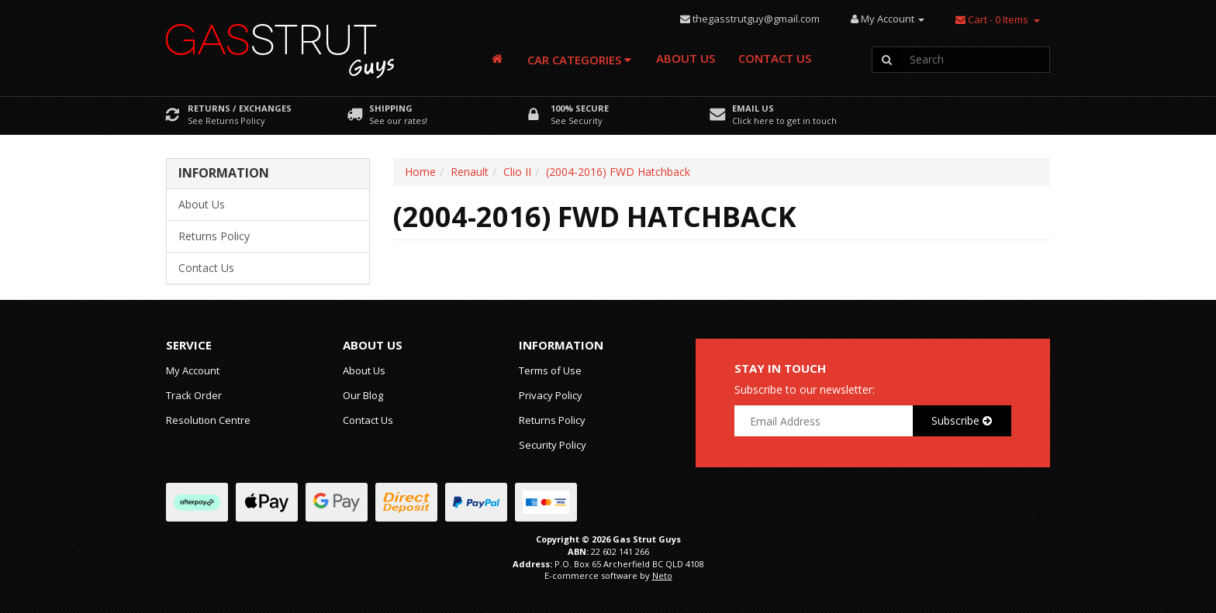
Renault (470, 171)
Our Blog (363, 395)
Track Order (194, 395)
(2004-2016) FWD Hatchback (618, 171)
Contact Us (774, 58)
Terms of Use (550, 370)
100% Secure (580, 108)
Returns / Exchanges (240, 108)
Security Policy (552, 445)
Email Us (753, 108)
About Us (685, 58)
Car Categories (579, 59)
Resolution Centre (208, 420)
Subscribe (961, 420)
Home (420, 171)
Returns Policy (214, 236)
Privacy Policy (550, 395)
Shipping (391, 108)
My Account (192, 370)
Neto (662, 575)
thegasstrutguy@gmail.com (756, 19)
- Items (991, 19)
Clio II (517, 171)
